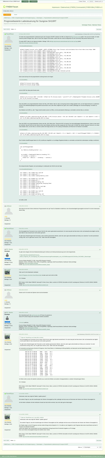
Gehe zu (80, 447)
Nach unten (7, 29)
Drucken (99, 29)
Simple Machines (13, 456)
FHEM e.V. (99, 7)
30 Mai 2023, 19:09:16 (23, 334)
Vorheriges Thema (86, 25)
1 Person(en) (21, 322)
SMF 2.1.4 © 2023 (5, 456)
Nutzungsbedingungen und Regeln (90, 456)
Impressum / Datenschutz (60, 7)
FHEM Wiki (90, 7)
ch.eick (8, 269)
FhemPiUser (10, 34)
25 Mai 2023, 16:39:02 (23, 228)
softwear (8, 206)
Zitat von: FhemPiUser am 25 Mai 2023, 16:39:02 (32, 337)
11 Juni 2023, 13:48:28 (23, 414)
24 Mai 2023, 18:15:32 (23, 205)
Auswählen (24, 46)
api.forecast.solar (76, 36)
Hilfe (81, 456)
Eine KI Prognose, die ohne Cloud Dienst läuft (30, 275)
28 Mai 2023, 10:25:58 (23, 312)
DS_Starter (9, 249)
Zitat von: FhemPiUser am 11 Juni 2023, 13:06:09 (32, 417)
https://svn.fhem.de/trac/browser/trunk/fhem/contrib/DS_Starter (36, 264)
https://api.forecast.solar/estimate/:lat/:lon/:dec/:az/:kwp (64, 41)
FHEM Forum (12, 7)
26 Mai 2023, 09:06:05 (23, 269)
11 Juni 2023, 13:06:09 (23, 393)
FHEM (73, 7)
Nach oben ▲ (100, 456)
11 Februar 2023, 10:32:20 (24, 34)
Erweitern (30, 46)
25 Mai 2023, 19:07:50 (23, 249)
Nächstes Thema (96, 25)
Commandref (80, 7)
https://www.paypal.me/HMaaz (31, 263)
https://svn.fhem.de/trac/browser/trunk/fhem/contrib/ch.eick (35, 285)
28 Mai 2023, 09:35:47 (23, 289)
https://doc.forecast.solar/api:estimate (28, 43)
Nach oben (6, 440)
